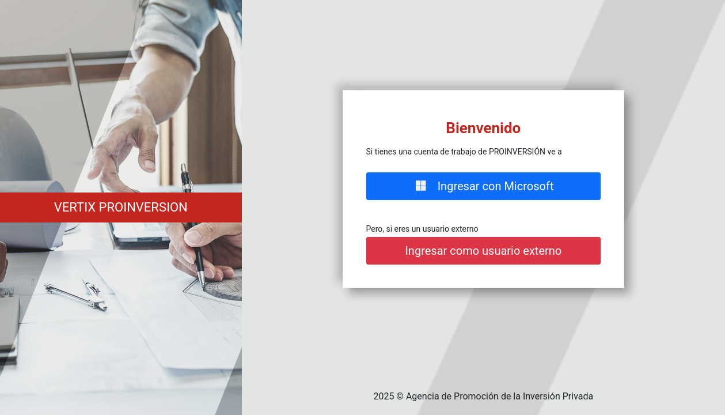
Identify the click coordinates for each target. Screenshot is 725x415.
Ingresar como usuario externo (483, 251)
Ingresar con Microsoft (484, 186)
